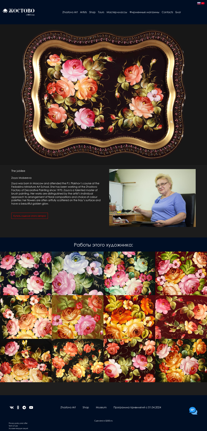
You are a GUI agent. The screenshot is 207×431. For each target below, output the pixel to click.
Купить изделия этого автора (29, 215)
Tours (101, 12)
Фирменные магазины (144, 12)
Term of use (13, 426)
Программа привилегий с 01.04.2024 (137, 407)
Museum (101, 407)
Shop (92, 12)
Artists (83, 12)
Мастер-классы (117, 12)
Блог (178, 12)
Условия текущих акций (18, 428)
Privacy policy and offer (18, 423)
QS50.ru (109, 420)
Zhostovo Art (70, 12)
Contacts (167, 12)
